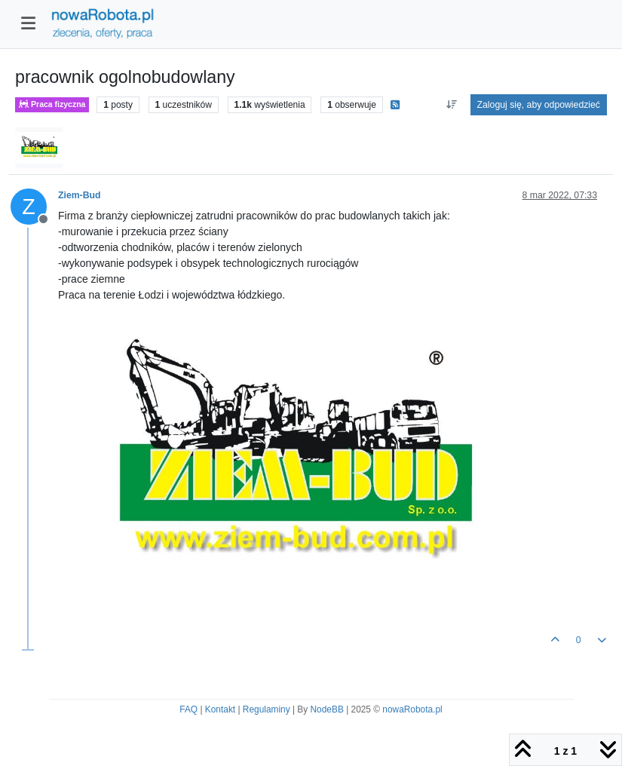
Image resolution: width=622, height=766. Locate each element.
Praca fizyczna (52, 104)
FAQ (188, 709)
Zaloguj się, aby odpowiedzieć (538, 105)
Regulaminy (266, 709)
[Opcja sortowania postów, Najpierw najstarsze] (451, 104)
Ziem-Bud (79, 195)
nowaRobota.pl (412, 709)
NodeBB (327, 709)
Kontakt (220, 709)
